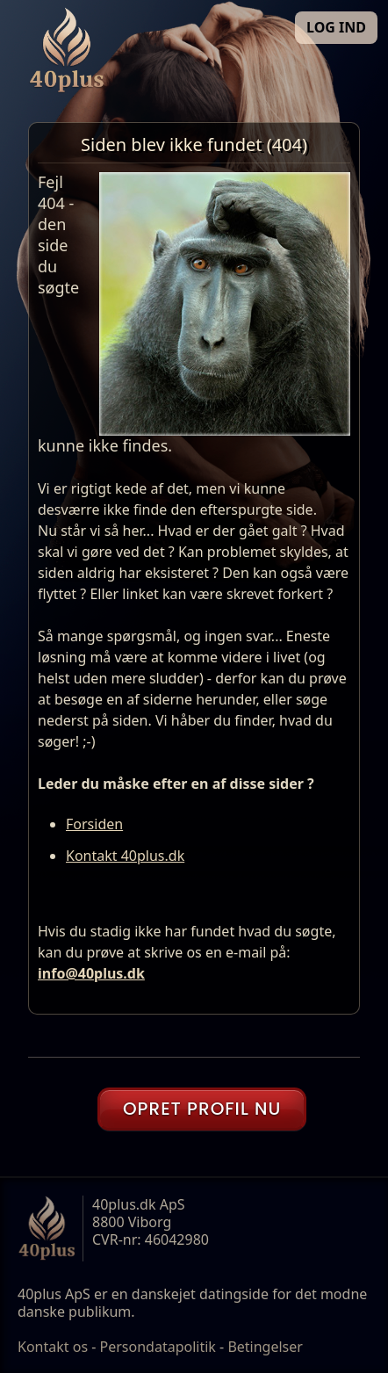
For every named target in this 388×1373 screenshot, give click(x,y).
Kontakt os (53, 1346)
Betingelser (265, 1346)
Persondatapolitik (158, 1346)
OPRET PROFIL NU (202, 1108)
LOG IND (336, 27)
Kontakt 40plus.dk (125, 855)
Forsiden (94, 824)
